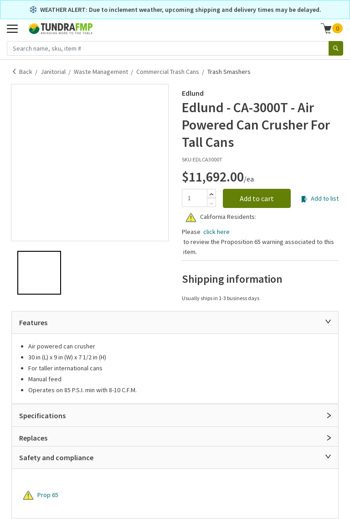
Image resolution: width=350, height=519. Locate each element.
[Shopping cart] (326, 28)
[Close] (328, 321)
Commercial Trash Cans (167, 71)
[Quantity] (194, 198)
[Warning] (190, 217)
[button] (332, 28)
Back (25, 71)
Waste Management (101, 71)
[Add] (211, 194)
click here (216, 232)
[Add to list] (304, 199)
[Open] (329, 415)
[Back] (14, 71)
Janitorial (53, 71)
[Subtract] (211, 203)
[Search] (336, 48)
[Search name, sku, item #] (168, 48)
